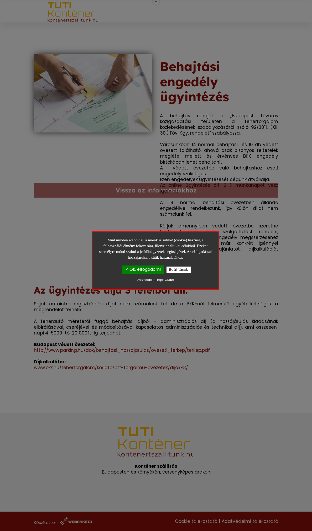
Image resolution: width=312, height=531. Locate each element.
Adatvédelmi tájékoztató (155, 280)
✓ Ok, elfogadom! (143, 269)
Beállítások (178, 269)
